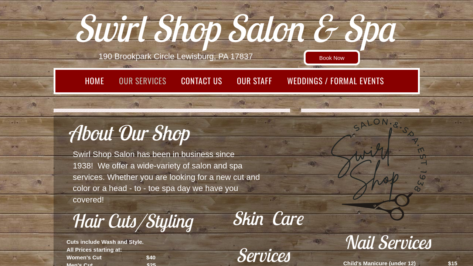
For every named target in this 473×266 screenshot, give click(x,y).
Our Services (142, 80)
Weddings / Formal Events (335, 80)
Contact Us (201, 80)
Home (94, 80)
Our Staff (254, 80)
